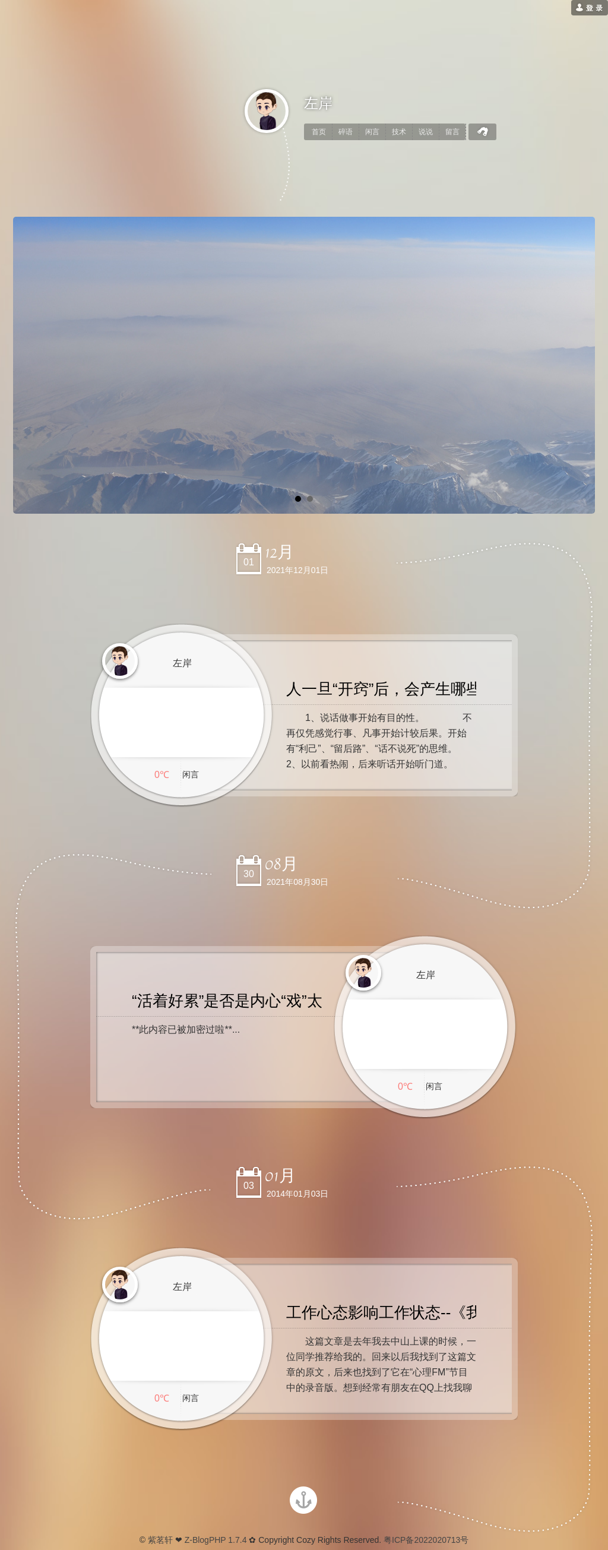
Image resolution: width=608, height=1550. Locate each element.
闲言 (372, 132)
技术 (399, 132)
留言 (452, 132)
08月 (281, 864)
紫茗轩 (160, 1540)
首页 (319, 132)
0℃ (161, 775)
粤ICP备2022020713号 (424, 1540)
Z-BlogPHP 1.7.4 (216, 1540)
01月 (280, 1176)
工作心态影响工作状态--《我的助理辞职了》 (438, 1312)
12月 (279, 552)
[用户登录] (589, 7)
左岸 (318, 103)
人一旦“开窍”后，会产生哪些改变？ (407, 689)
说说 (426, 132)
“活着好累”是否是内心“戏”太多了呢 (250, 1001)
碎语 (345, 132)
